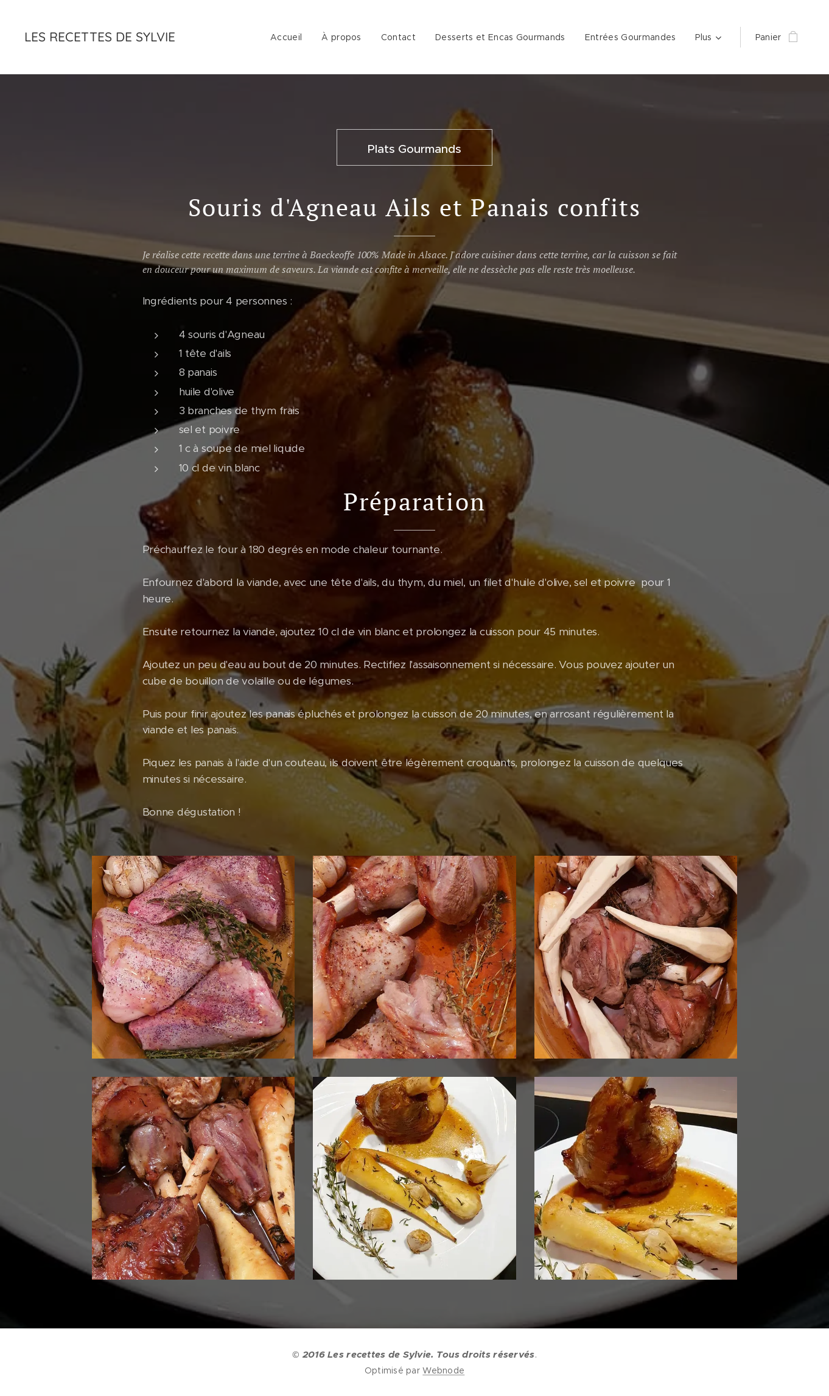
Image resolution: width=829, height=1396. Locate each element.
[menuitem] (289, 37)
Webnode (443, 1370)
